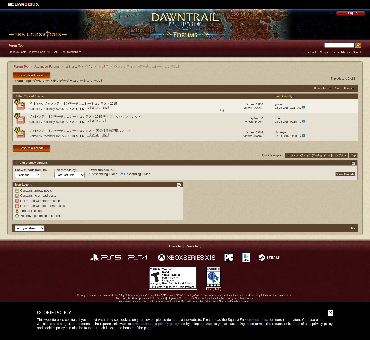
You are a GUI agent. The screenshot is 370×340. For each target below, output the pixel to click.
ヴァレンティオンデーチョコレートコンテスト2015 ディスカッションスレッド (85, 116)
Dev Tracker (312, 52)
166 (105, 134)
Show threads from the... (32, 170)
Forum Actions (69, 51)
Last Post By (285, 96)
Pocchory (49, 108)
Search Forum (343, 88)
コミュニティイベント (81, 66)
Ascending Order (103, 174)
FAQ (55, 51)
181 (105, 107)
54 (261, 118)
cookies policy (257, 320)
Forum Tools (321, 88)
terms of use (141, 324)
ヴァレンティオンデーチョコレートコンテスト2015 (80, 103)
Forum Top (16, 45)
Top (353, 155)
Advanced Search (350, 52)
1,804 (259, 104)
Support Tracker (329, 52)
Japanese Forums (47, 66)
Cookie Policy (193, 246)
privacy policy (168, 324)
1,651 (259, 132)
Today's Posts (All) (40, 51)
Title (19, 96)
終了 (105, 66)
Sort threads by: (65, 170)
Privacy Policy (176, 246)
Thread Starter (34, 96)
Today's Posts (18, 51)
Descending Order (135, 174)
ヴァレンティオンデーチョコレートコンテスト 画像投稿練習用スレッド (80, 130)
